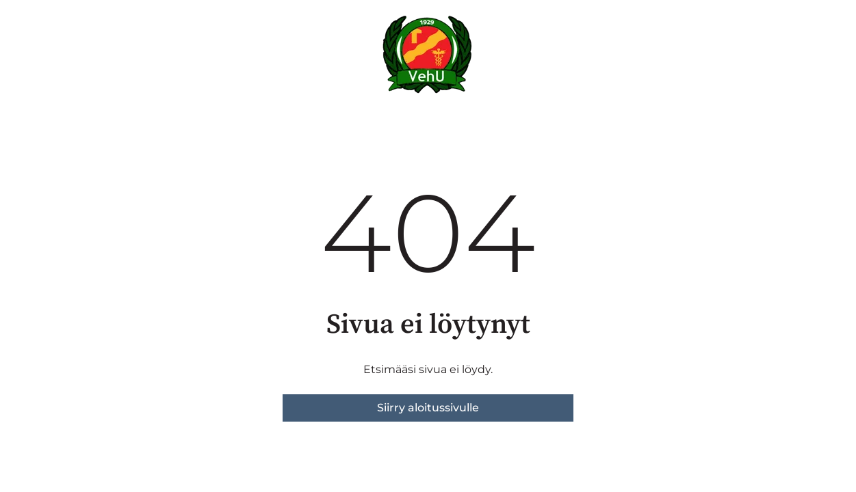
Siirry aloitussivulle (428, 407)
